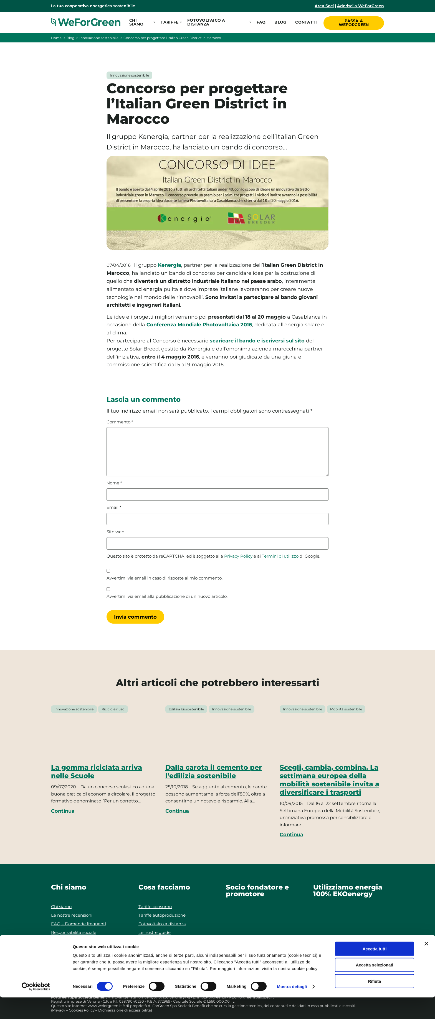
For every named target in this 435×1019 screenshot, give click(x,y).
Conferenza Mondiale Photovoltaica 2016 (199, 325)
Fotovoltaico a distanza (162, 923)
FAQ (260, 22)
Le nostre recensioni (71, 915)
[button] (140, 22)
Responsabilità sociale (73, 932)
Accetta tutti (375, 970)
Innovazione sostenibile (98, 38)
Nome (114, 483)
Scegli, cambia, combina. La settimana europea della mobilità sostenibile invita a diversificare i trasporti (329, 779)
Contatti (305, 22)
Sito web (115, 531)
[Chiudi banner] (426, 965)
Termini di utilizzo (280, 556)
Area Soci (324, 5)
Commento (120, 422)
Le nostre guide (154, 932)
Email (114, 507)
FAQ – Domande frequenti (78, 923)
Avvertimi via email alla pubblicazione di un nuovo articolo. (167, 596)
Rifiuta (374, 1002)
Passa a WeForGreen (354, 22)
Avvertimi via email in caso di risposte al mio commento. (164, 578)
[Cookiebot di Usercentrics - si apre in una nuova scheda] (36, 1008)
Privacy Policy (238, 556)
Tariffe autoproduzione (162, 915)
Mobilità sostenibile (346, 709)
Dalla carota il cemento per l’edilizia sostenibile (213, 771)
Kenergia (169, 265)
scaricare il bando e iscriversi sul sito (257, 341)
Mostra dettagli (292, 1008)
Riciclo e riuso (113, 709)
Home (56, 38)
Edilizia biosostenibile (186, 709)
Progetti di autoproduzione (166, 941)
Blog (280, 22)
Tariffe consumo (155, 906)
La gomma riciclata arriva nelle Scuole (96, 771)
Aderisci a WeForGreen (360, 5)
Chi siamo (61, 906)
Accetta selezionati (374, 986)
